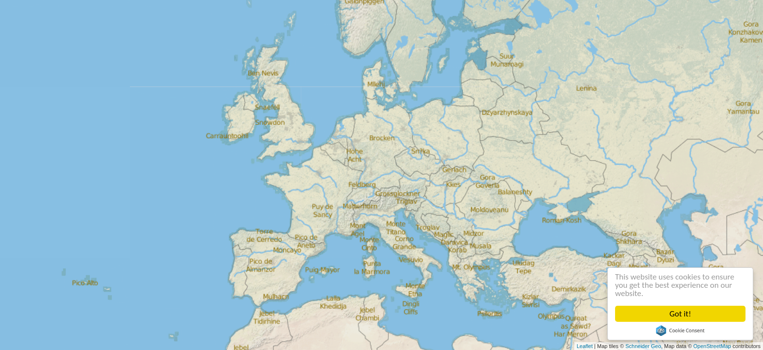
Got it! (680, 314)
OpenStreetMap (712, 346)
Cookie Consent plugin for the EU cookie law (680, 330)
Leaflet (585, 346)
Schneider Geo (643, 346)
